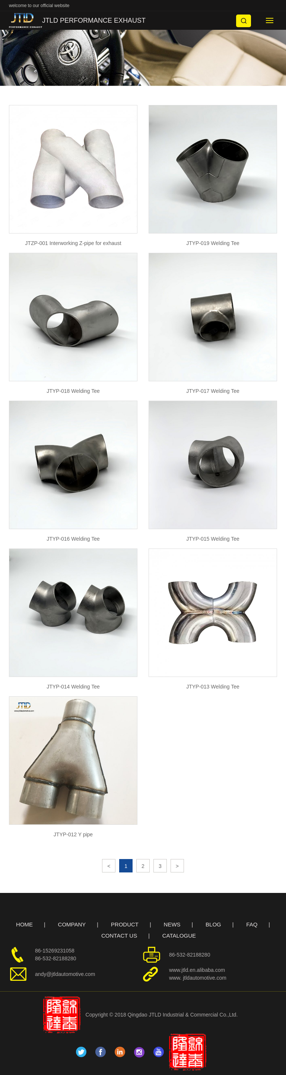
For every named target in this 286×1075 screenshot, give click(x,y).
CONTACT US (119, 935)
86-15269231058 (54, 951)
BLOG (213, 924)
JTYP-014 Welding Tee (73, 687)
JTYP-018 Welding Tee (73, 391)
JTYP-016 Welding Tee (73, 539)
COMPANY (72, 924)
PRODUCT (125, 924)
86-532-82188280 (55, 958)
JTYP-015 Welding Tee (212, 539)
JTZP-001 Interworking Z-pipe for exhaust (73, 243)
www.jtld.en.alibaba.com (197, 970)
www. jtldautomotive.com (197, 978)
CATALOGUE (179, 935)
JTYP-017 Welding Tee (212, 391)
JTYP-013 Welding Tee (212, 687)
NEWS (172, 924)
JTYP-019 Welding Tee (212, 243)
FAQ (251, 924)
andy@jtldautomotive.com (65, 974)
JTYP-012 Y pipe (73, 834)
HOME (24, 924)
